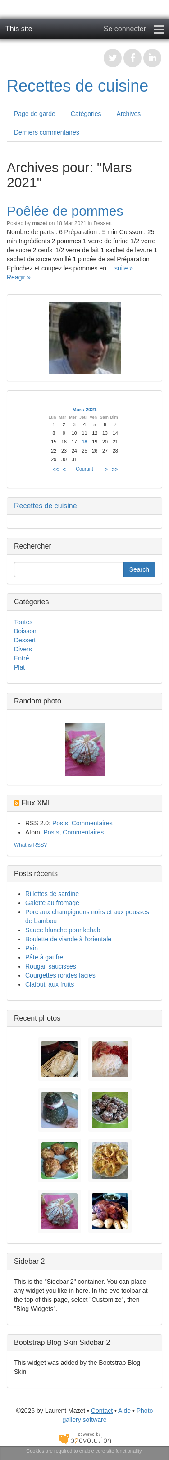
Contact (102, 1410)
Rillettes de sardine (52, 893)
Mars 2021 (84, 409)
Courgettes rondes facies (60, 975)
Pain (31, 948)
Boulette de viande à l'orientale (68, 939)
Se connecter (125, 29)
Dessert (102, 223)
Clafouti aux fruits (49, 984)
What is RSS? (30, 845)
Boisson (25, 631)
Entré (21, 658)
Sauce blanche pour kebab (62, 930)
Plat (19, 667)
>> (115, 469)
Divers (23, 649)
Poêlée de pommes (65, 210)
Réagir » (19, 277)
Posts (60, 823)
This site (18, 29)
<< (56, 469)
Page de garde (34, 113)
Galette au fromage (52, 902)
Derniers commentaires (46, 132)
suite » (123, 268)
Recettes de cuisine (77, 86)
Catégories (86, 113)
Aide (124, 1410)
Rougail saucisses (50, 966)
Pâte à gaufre (44, 957)
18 (84, 441)
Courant (84, 469)
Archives (129, 113)
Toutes (23, 622)
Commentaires (92, 823)
